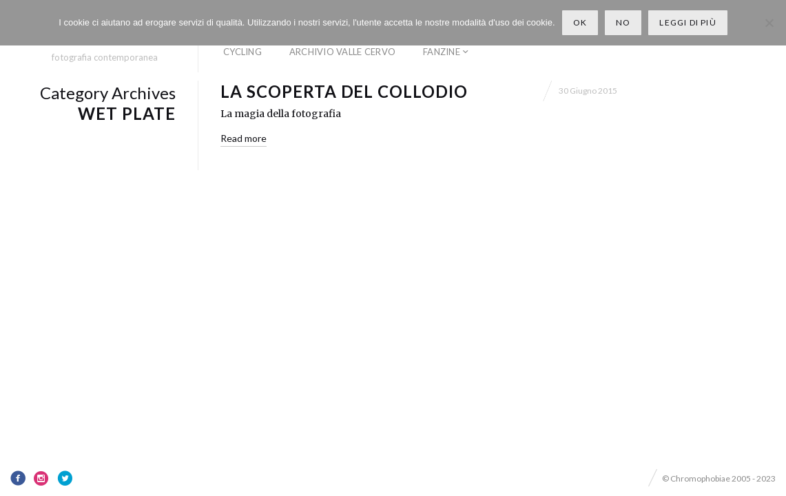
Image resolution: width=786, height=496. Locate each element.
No (623, 22)
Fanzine (441, 51)
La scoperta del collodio (344, 91)
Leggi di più (687, 22)
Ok (580, 22)
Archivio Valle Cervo (342, 51)
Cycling (242, 51)
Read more (243, 138)
